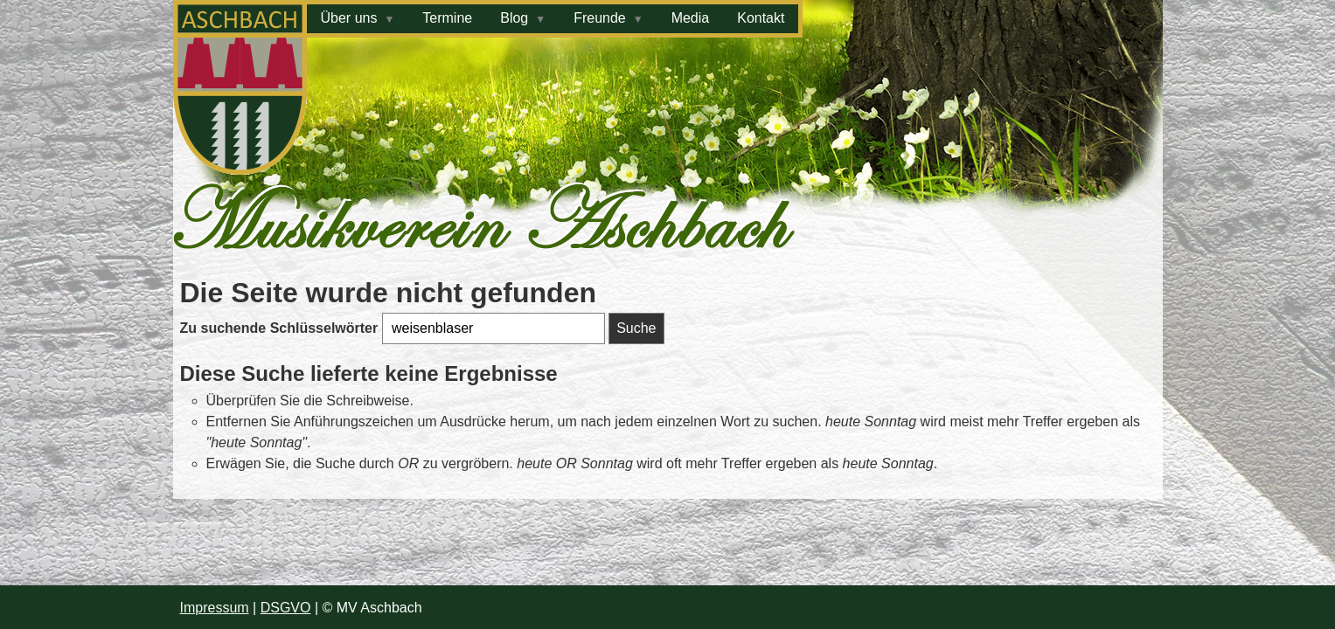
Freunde (600, 17)
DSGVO (286, 607)
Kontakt (760, 17)
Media (690, 17)
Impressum (214, 607)
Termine (447, 17)
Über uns (349, 17)
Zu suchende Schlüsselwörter (281, 328)
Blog (514, 17)
